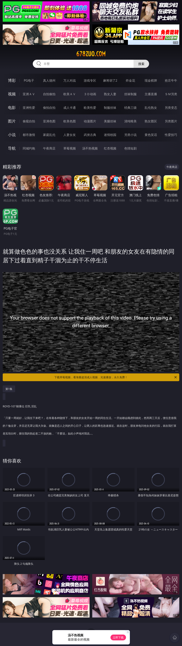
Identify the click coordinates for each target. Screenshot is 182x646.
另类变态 (171, 107)
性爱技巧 (171, 135)
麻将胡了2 (110, 80)
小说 (12, 134)
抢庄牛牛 (171, 80)
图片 (12, 121)
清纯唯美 (130, 121)
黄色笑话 (151, 135)
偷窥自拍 (29, 121)
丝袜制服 (130, 94)
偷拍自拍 (49, 107)
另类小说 (130, 135)
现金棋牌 (151, 80)
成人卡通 (69, 107)
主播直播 (151, 94)
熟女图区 (151, 121)
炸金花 (130, 80)
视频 (12, 94)
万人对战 (69, 80)
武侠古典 (90, 135)
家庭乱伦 (49, 135)
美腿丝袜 (110, 121)
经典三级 (130, 107)
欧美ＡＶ (69, 94)
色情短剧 (130, 148)
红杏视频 (110, 148)
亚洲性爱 (29, 107)
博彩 (12, 80)
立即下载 (118, 637)
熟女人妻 (110, 94)
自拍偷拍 (49, 94)
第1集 (8, 389)
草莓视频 (69, 148)
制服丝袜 (110, 107)
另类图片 (171, 121)
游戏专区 (90, 80)
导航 (12, 148)
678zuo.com (91, 54)
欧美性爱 (90, 107)
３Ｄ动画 (90, 94)
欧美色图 (69, 121)
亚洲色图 (49, 121)
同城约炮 (29, 148)
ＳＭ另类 (171, 94)
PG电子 (29, 80)
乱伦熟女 (151, 107)
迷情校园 (110, 135)
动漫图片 (90, 121)
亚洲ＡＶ (29, 94)
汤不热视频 (90, 148)
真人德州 (49, 80)
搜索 (141, 64)
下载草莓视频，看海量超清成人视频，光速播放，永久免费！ (115, 377)
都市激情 (29, 135)
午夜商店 (49, 148)
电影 (12, 107)
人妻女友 (69, 135)
